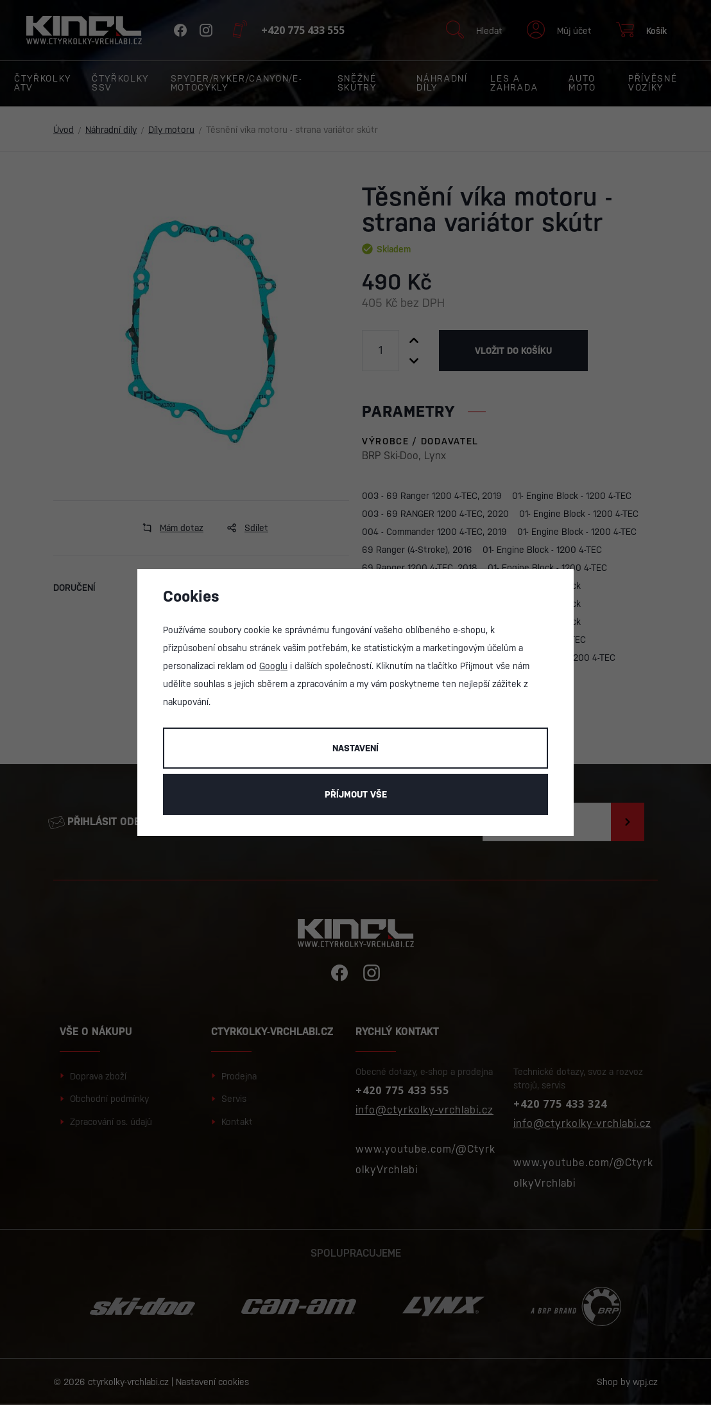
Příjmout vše (356, 794)
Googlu (273, 666)
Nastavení (355, 748)
